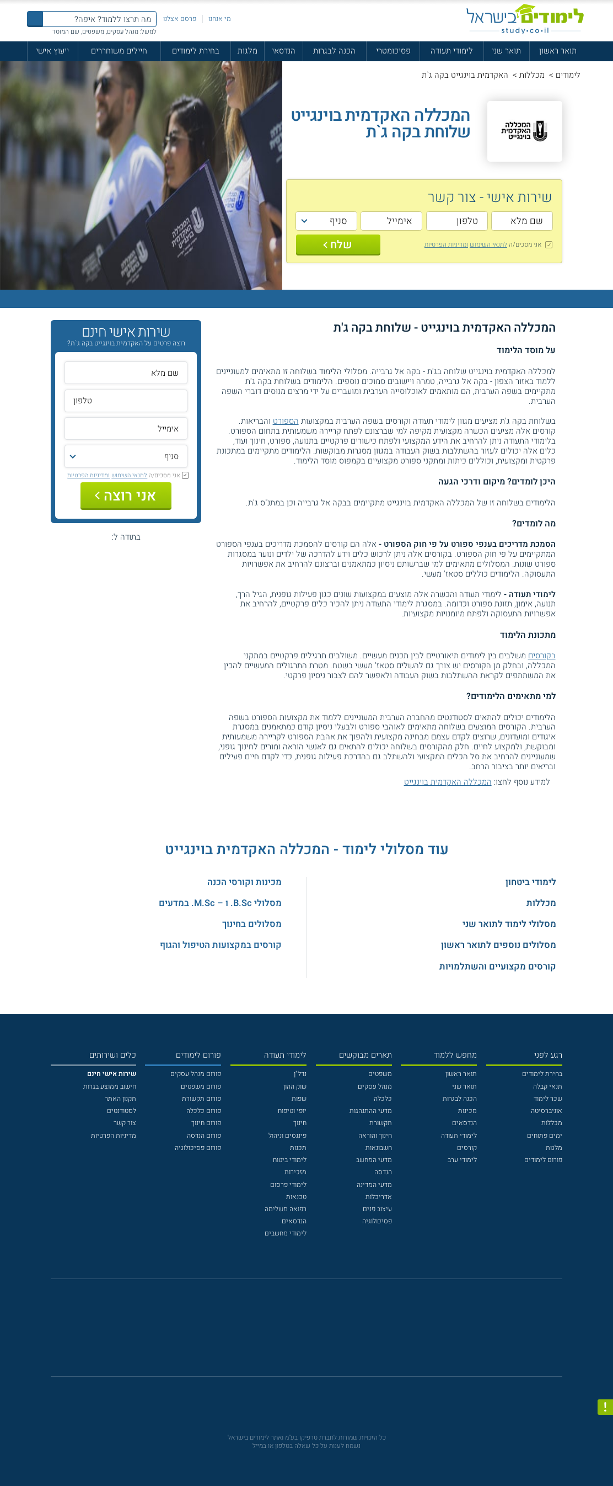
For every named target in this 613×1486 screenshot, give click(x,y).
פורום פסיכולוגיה (198, 1148)
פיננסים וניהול (287, 1136)
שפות (299, 1099)
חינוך (299, 1123)
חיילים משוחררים (119, 51)
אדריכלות (378, 1197)
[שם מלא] (522, 221)
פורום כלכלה (203, 1111)
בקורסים (542, 655)
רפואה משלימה (285, 1209)
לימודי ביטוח (289, 1160)
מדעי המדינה (374, 1185)
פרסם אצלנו (179, 19)
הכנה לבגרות (334, 51)
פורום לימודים (543, 1160)
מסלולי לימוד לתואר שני (509, 924)
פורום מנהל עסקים (195, 1074)
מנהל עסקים (375, 1086)
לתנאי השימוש (488, 244)
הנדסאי (283, 51)
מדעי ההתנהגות (370, 1111)
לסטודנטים (121, 1111)
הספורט (286, 421)
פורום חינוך (206, 1123)
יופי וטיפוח (292, 1111)
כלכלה (383, 1099)
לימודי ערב (462, 1160)
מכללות (532, 75)
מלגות (247, 51)
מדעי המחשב (374, 1160)
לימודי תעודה (452, 51)
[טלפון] (457, 221)
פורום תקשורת (201, 1099)
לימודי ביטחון (531, 882)
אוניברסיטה (546, 1111)
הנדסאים (464, 1123)
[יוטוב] (319, 1333)
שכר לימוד (548, 1099)
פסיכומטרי (393, 51)
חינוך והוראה (375, 1136)
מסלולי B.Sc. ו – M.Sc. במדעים (220, 903)
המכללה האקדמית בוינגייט (448, 782)
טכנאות (296, 1197)
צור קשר (125, 1123)
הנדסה (383, 1172)
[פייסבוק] (299, 1333)
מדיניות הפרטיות (113, 1136)
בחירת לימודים (195, 51)
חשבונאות (378, 1148)
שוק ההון (294, 1086)
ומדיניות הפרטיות (446, 244)
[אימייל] (391, 221)
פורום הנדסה (204, 1136)
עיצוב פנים (377, 1209)
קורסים (467, 1148)
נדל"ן (300, 1074)
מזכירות (295, 1172)
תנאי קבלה (547, 1086)
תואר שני (506, 51)
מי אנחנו (219, 19)
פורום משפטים (201, 1086)
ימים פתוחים (544, 1136)
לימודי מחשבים (285, 1233)
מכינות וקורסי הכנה (244, 882)
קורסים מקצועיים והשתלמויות (497, 966)
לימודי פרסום (288, 1185)
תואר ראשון (558, 51)
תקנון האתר (120, 1099)
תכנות (298, 1148)
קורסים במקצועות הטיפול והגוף (221, 945)
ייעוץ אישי (52, 51)
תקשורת (380, 1123)
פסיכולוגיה (377, 1221)
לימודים (568, 75)
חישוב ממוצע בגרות (109, 1086)
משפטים (380, 1074)
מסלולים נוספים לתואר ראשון (498, 945)
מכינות (467, 1111)
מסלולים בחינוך (252, 924)
